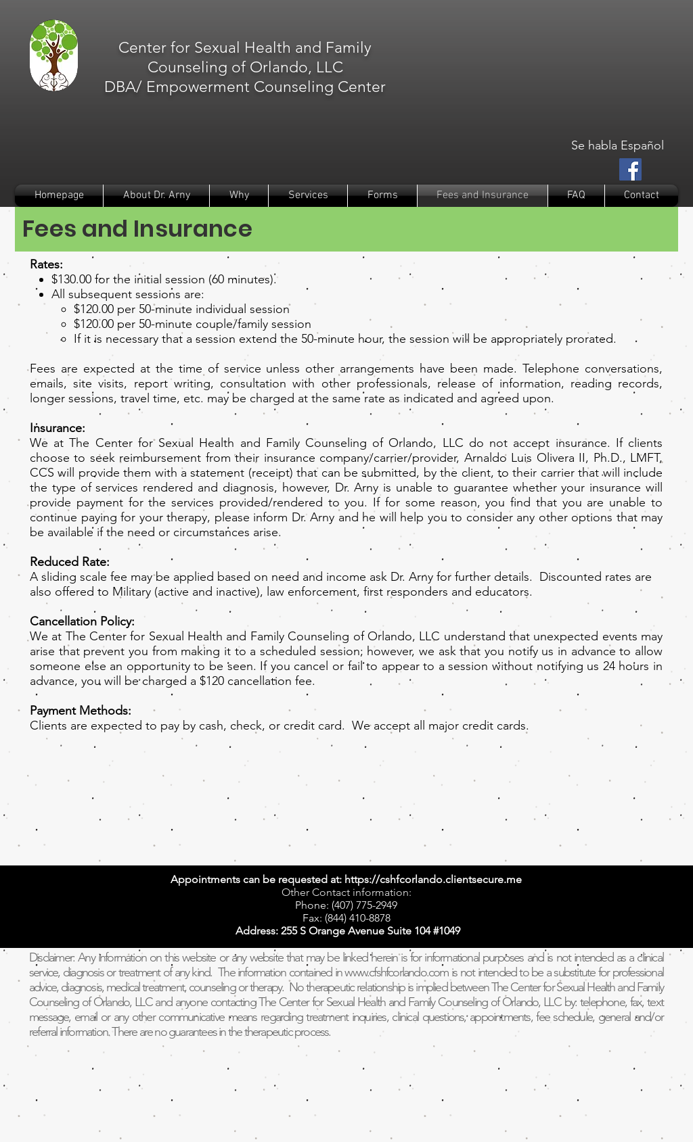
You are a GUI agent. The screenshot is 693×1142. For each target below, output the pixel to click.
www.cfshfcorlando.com (396, 972)
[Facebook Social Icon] (630, 169)
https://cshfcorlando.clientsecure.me (433, 879)
